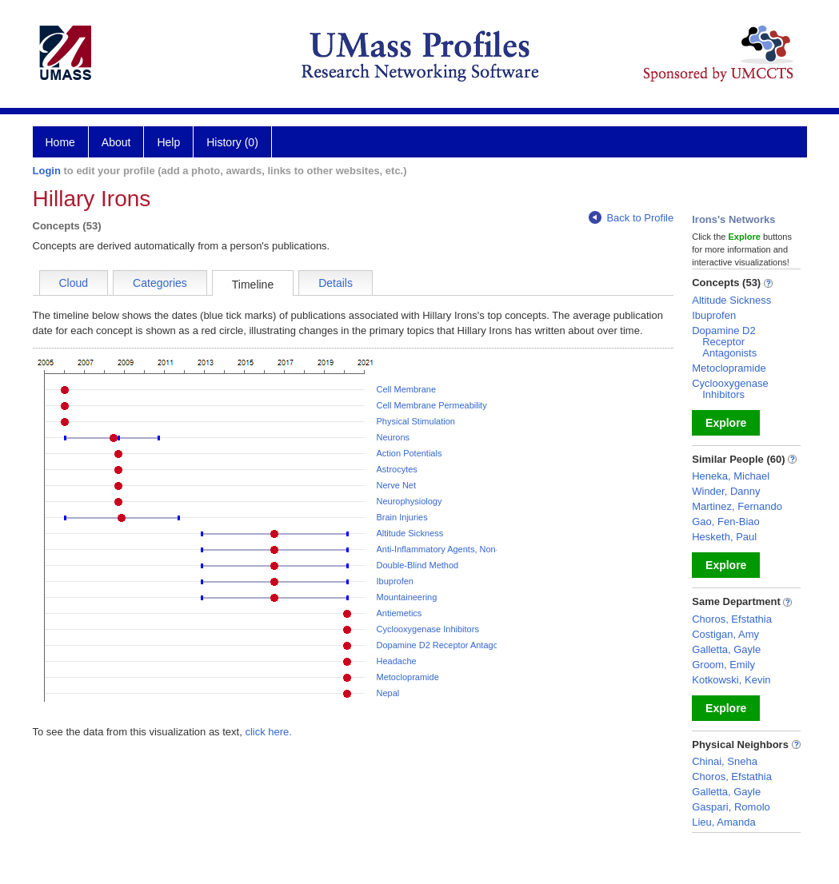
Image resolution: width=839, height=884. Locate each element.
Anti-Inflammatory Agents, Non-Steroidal (455, 549)
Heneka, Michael (730, 476)
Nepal (388, 693)
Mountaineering (407, 597)
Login (47, 171)
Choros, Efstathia (732, 619)
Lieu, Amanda (724, 822)
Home (60, 142)
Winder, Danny (726, 491)
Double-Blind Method (418, 565)
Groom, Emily (723, 665)
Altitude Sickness (410, 533)
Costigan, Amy (725, 634)
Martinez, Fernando (737, 506)
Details (335, 283)
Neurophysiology (409, 501)
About (116, 142)
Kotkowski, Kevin (731, 680)
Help (168, 142)
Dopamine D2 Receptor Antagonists (447, 645)
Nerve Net (397, 485)
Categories (160, 283)
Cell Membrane (407, 389)
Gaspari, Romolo (731, 807)
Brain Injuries (402, 517)
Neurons (393, 437)
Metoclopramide (408, 677)
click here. (268, 732)
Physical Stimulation (416, 421)
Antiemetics (399, 613)
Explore (725, 422)
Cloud (74, 283)
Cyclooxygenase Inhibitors (428, 629)
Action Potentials (409, 453)
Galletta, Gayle (726, 649)
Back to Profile (631, 218)
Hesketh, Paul (724, 537)
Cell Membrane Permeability (432, 405)
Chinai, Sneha (724, 761)
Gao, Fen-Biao (726, 522)
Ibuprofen (395, 581)
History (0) (232, 142)
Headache (397, 661)
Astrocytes (397, 469)
